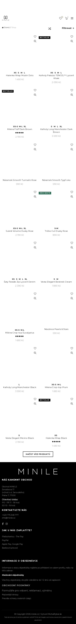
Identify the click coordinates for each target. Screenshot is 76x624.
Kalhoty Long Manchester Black (19, 387)
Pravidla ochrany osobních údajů (16, 598)
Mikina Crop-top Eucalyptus (19, 332)
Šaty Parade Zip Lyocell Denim (19, 282)
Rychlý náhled (35, 41)
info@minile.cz (8, 518)
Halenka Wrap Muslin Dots (19, 75)
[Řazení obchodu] (50, 29)
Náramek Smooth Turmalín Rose (19, 180)
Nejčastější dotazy (10, 594)
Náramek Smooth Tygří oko (56, 180)
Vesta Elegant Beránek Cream (56, 282)
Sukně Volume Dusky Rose (19, 231)
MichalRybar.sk (55, 614)
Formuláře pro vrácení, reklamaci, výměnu (27, 590)
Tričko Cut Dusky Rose (56, 231)
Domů (7, 27)
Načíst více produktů (38, 454)
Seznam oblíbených (62, 17)
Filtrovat (66, 28)
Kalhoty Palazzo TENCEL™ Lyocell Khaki (56, 77)
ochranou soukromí (54, 617)
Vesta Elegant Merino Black (19, 438)
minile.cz (35, 614)
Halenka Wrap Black (56, 438)
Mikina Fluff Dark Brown (19, 129)
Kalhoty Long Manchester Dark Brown (56, 130)
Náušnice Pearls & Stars (56, 329)
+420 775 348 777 (10, 515)
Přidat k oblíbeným (35, 36)
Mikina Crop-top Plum (56, 387)
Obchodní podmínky (16, 585)
